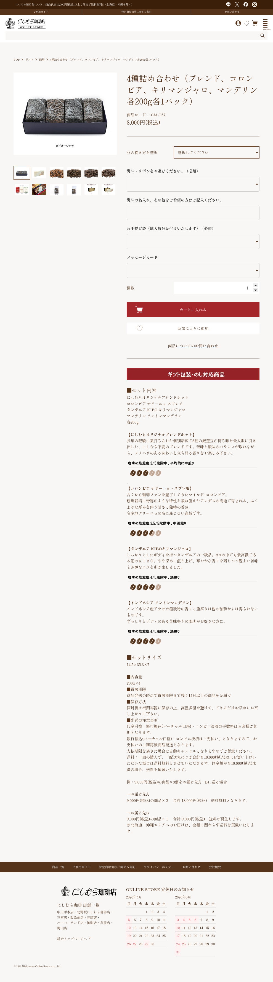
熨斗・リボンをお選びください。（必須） (163, 171)
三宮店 (62, 917)
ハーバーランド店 (70, 922)
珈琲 (41, 59)
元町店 (92, 917)
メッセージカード (142, 257)
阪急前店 (77, 917)
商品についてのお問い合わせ (193, 345)
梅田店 (62, 927)
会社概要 (215, 867)
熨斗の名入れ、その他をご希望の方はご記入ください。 (175, 200)
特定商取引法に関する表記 (136, 12)
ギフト (29, 59)
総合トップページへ (72, 938)
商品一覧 (58, 867)
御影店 (92, 922)
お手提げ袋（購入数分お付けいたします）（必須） (171, 228)
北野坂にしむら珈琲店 (93, 911)
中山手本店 (65, 911)
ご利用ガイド (40, 12)
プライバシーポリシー (159, 867)
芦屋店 (105, 922)
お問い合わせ (232, 12)
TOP (17, 59)
